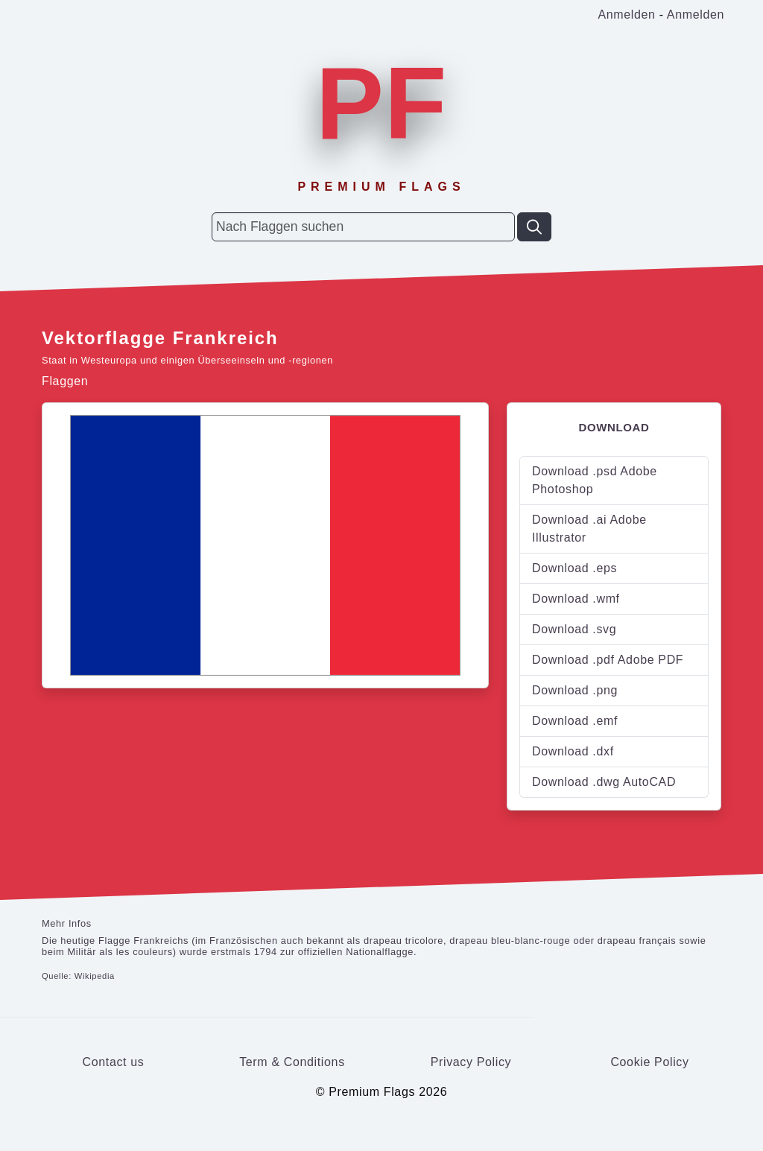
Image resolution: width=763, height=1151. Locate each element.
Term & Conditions (292, 1062)
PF (381, 103)
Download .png (575, 690)
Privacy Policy (471, 1062)
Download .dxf (573, 751)
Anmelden (626, 14)
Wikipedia (95, 975)
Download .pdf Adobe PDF (607, 659)
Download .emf (575, 720)
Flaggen (65, 381)
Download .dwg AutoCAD (604, 782)
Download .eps (574, 568)
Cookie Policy (649, 1062)
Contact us (114, 1062)
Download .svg (574, 629)
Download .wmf (576, 598)
